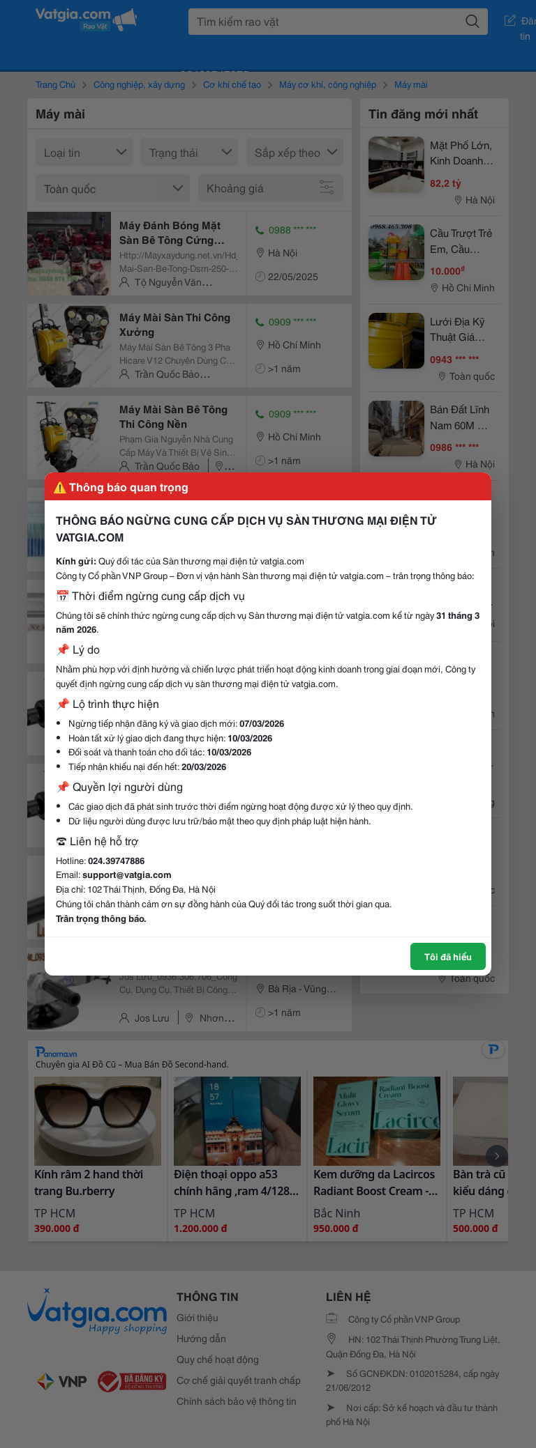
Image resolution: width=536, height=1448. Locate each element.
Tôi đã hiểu (448, 956)
